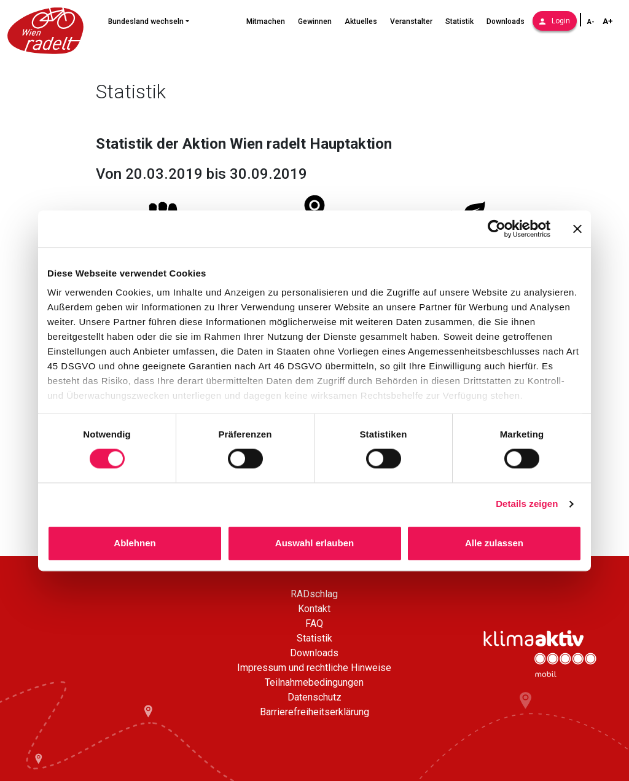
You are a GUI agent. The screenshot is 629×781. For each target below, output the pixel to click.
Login (554, 21)
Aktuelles (361, 21)
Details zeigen (527, 504)
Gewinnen (315, 21)
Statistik (459, 21)
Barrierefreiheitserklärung (314, 712)
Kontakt (314, 608)
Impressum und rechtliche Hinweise (314, 667)
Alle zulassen (494, 543)
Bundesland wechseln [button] (146, 21)
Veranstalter (411, 21)
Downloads (505, 21)
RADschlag (314, 594)
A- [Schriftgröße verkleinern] (591, 22)
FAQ (314, 623)
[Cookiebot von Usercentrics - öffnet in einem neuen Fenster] (496, 228)
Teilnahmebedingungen (314, 682)
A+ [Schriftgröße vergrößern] (608, 21)
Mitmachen (265, 21)
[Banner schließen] (577, 228)
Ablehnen (134, 543)
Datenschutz (314, 697)
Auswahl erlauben (314, 543)
